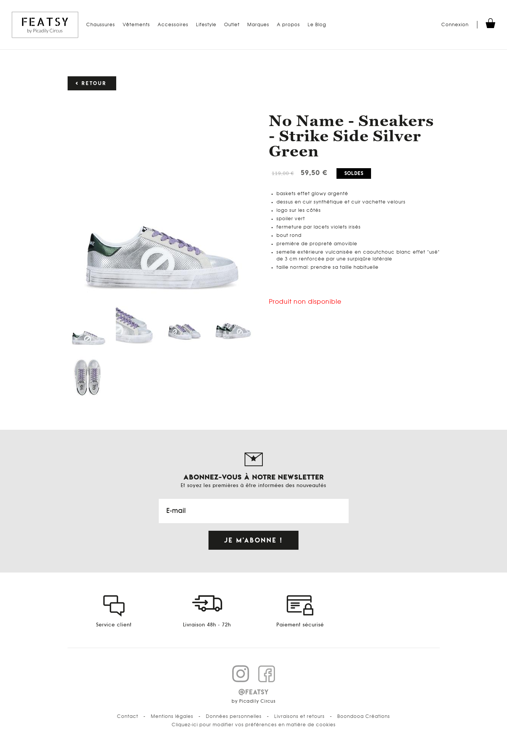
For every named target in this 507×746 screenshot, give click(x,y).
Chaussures (100, 24)
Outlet (232, 24)
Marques (258, 24)
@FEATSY (253, 692)
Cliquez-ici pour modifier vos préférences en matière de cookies (254, 724)
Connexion (455, 24)
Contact (127, 716)
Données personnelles (234, 716)
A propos (288, 24)
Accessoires (173, 24)
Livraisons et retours (299, 716)
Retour (94, 83)
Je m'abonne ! (253, 540)
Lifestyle (206, 24)
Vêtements (136, 24)
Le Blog (317, 24)
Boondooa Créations (363, 716)
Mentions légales (172, 716)
